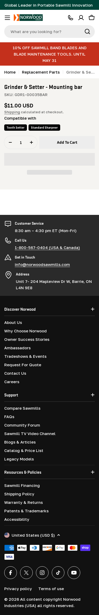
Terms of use (51, 588)
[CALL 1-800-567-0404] (70, 18)
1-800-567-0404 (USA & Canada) (47, 247)
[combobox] (49, 31)
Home (10, 72)
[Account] (81, 18)
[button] (49, 159)
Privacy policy (18, 588)
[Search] (87, 31)
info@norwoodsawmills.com (42, 264)
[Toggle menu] (7, 18)
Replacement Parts (41, 72)
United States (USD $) (32, 535)
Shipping (12, 112)
